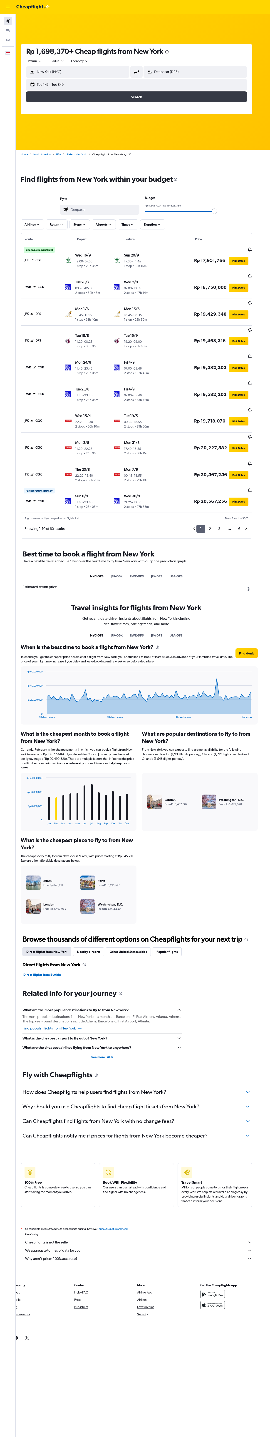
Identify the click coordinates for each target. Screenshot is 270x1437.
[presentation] (173, 52)
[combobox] (86, 61)
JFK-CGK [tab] (123, 545)
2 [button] (216, 498)
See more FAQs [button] (108, 1026)
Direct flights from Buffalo (48, 944)
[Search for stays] (8, 30)
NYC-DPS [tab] (103, 545)
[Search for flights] (8, 20)
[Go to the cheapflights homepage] (33, 7)
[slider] (220, 211)
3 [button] (226, 498)
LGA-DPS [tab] (182, 545)
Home (30, 154)
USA (64, 154)
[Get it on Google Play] (219, 1263)
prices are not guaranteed (119, 1198)
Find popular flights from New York (59, 997)
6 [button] (246, 498)
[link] (212, 1307)
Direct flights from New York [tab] (53, 921)
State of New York (83, 154)
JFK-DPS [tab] (163, 545)
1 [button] (207, 498)
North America (48, 154)
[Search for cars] (8, 40)
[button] (8, 7)
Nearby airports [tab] (95, 921)
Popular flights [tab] (173, 921)
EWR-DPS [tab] (143, 545)
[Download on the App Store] (219, 1274)
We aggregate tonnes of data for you (145, 1219)
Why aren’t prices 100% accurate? (145, 1228)
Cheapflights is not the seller (145, 1211)
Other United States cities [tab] (134, 921)
